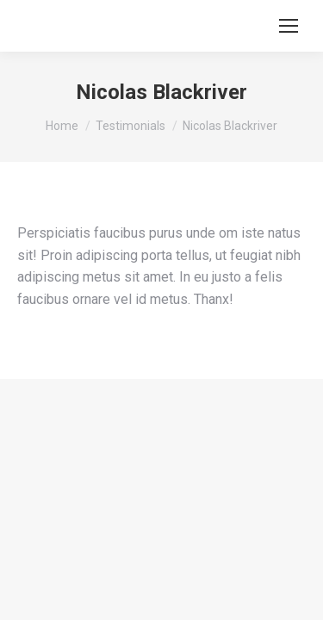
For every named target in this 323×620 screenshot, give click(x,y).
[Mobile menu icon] (288, 26)
